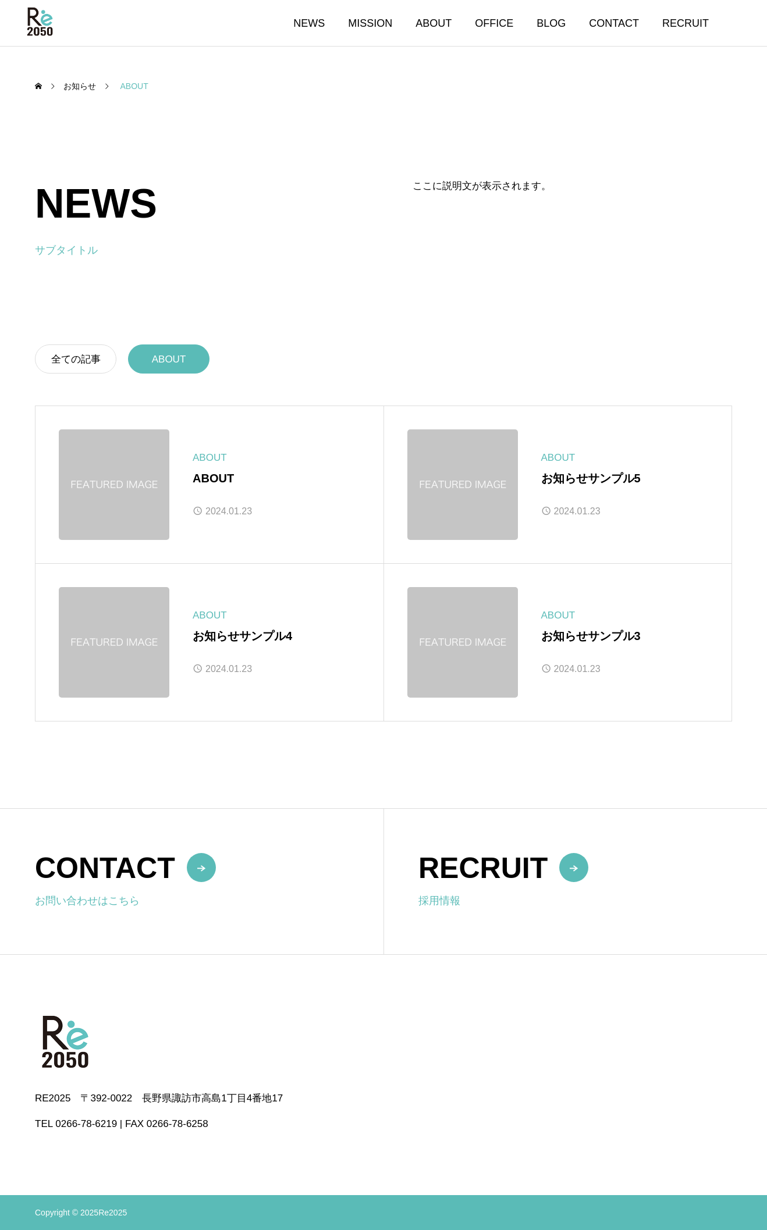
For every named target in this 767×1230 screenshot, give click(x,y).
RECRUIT (685, 23)
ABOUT (434, 23)
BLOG (551, 23)
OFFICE (494, 23)
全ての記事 (76, 359)
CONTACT (614, 23)
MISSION (370, 23)
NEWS (309, 23)
